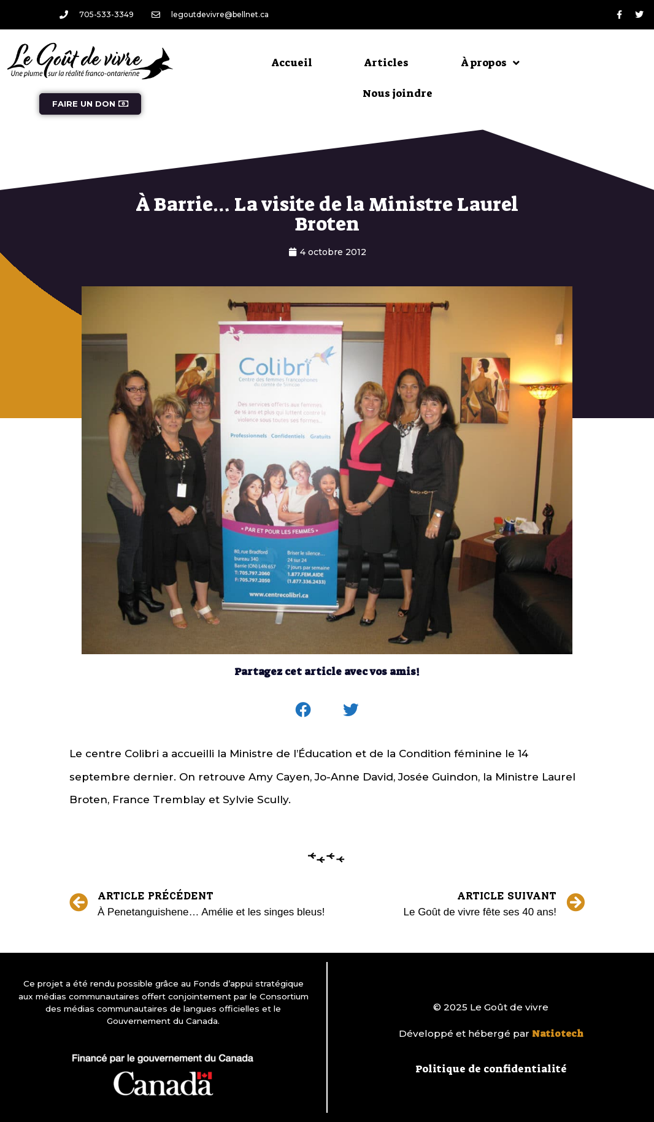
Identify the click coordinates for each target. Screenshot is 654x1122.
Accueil (292, 62)
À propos (490, 63)
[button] (304, 710)
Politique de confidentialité (491, 1068)
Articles (386, 62)
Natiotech (557, 1034)
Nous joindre (398, 93)
